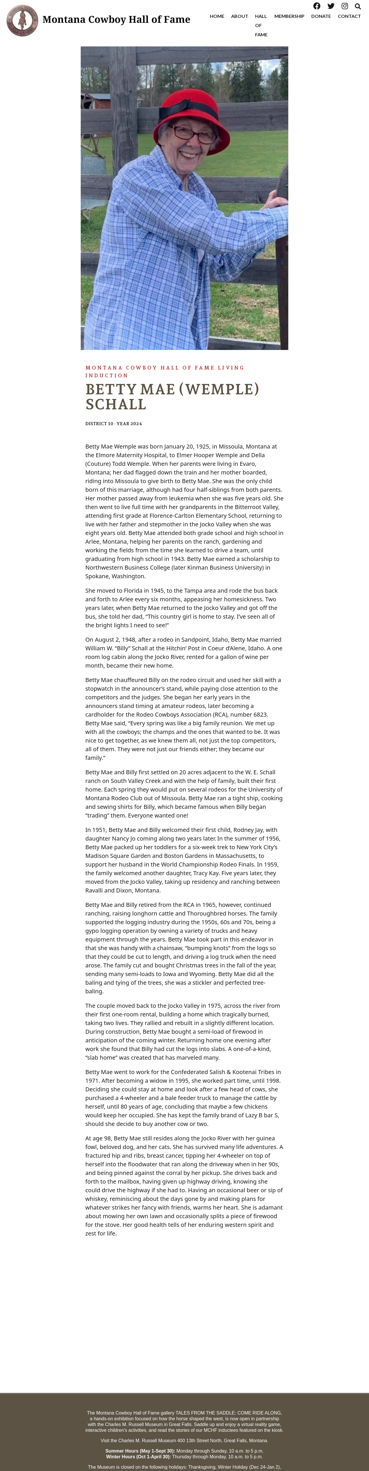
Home (217, 16)
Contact (349, 16)
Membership (289, 16)
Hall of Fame (261, 25)
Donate (321, 16)
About (239, 16)
